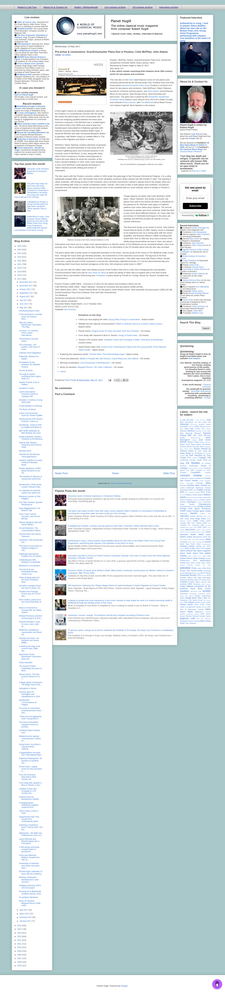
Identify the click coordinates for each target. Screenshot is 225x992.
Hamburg (183, 513)
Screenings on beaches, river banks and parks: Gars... (29, 865)
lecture (189, 521)
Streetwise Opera (204, 594)
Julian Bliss (197, 311)
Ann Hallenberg (202, 287)
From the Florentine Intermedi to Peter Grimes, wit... (27, 777)
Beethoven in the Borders (29, 566)
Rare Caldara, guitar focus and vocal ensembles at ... (30, 602)
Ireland (192, 516)
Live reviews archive (115, 7)
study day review (186, 596)
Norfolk (208, 542)
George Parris (198, 267)
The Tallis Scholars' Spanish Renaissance (30, 503)
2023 (19, 257)
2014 (19, 933)
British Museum (205, 442)
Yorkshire (192, 623)
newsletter (184, 542)
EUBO (208, 492)
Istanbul (199, 516)
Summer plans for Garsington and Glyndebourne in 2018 (29, 694)
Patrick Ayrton (197, 291)
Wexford (189, 616)
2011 (19, 944)
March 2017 (25, 914)
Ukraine (204, 607)
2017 (19, 279)
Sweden (197, 596)
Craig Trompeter (189, 260)
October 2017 (25, 289)
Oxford (183, 558)
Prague (197, 565)
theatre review (186, 604)
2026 (19, 246)
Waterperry (199, 612)
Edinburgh (190, 488)
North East (184, 544)
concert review (191, 475)
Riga (198, 573)
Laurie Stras (187, 300)
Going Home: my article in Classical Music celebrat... (30, 746)
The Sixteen (189, 602)
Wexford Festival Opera (201, 616)
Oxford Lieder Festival (195, 558)
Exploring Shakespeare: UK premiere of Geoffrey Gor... (30, 760)
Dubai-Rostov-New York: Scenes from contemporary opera (29, 819)
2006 (19, 962)
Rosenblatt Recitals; (188, 575)
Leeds (195, 521)
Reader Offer (185, 571)
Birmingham (185, 440)
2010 (19, 947)
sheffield (183, 584)
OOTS (202, 548)
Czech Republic (205, 480)
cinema (190, 468)
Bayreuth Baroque (193, 433)
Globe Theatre (187, 504)
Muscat (198, 532)
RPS (199, 575)
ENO (182, 492)
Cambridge (184, 460)
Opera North (185, 553)
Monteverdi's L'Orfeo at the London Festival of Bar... (30, 486)
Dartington (190, 483)
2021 (19, 264)
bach (181, 429)
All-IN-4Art (193, 424)
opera (208, 548)
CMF (192, 470)
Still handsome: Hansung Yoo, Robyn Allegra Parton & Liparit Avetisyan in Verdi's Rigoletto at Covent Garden (117, 585)
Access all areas (26, 370)
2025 (19, 250)
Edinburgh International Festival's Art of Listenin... (31, 555)
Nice (189, 542)
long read (193, 527)
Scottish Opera (194, 582)
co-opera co (200, 470)
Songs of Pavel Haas (127, 335)
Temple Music (191, 598)
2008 (19, 955)
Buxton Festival (201, 449)
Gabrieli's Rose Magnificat (30, 353)
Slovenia (196, 584)
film (198, 497)
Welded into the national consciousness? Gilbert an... (30, 738)
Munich (208, 530)
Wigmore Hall (187, 618)
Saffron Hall (192, 577)
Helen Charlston (203, 234)
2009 (19, 951)
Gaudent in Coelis (26, 388)
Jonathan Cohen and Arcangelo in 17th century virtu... (27, 791)
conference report (186, 478)
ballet (186, 429)
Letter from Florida (193, 523)
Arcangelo (184, 426)
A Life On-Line (186, 420)
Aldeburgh (184, 424)
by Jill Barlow (197, 453)
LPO (199, 527)
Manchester (190, 530)
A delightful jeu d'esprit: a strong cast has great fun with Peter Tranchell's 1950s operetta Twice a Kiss (113, 526)
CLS (187, 470)
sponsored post (195, 591)
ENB (194, 490)
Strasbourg (193, 594)
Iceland (202, 513)
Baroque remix (25, 451)
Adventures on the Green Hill (198, 422)
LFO (209, 523)
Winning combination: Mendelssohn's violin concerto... (29, 879)
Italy (205, 516)
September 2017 (27, 293)
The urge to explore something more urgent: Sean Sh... (30, 376)
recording (207, 571)
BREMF (183, 442)
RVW (209, 575)
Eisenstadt (184, 490)
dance (182, 483)
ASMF (197, 426)
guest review (205, 511)
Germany (207, 502)
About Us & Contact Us (55, 7)
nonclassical (200, 542)
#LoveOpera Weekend (28, 897)
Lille (189, 525)
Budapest (207, 447)
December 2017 (26, 282)
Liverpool (195, 525)
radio (199, 568)
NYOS (182, 548)
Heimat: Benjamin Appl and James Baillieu (30, 523)
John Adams (153, 91)
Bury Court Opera (186, 449)
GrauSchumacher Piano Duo (135, 85)
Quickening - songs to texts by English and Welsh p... (30, 426)
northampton (206, 544)
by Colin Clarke (201, 451)
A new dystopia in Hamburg (30, 406)
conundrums (198, 478)
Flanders (189, 500)
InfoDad (207, 398)
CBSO (205, 460)
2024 (19, 253)
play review (206, 563)
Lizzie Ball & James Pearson (195, 269)
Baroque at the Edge (203, 431)
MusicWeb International (201, 391)
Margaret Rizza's (95, 367)
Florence (196, 500)
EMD (190, 490)
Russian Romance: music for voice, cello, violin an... (29, 624)
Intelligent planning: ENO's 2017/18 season (30, 886)
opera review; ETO (194, 556)
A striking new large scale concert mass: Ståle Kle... (29, 648)
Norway (199, 546)
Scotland (183, 582)
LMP (202, 525)
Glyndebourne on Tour (188, 506)
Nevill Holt (207, 537)
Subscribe (195, 206)
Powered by (195, 215)
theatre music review (203, 602)
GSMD (183, 511)
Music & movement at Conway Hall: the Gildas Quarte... (30, 610)
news (208, 539)
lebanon (182, 521)
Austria (202, 426)
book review (205, 440)
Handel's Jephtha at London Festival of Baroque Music (30, 462)
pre (204, 565)
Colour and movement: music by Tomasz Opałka (30, 414)
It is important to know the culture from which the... (30, 491)
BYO (189, 458)
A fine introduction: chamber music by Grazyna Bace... (30, 316)
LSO (204, 527)
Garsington (191, 502)
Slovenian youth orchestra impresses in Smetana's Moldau (94, 496)
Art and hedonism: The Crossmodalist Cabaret (29, 529)
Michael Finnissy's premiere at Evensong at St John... (30, 617)
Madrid (182, 530)
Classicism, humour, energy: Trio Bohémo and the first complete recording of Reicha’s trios (108, 615)
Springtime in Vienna (27, 688)
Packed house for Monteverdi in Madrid (29, 798)
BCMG (182, 438)
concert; (208, 476)
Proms (194, 568)
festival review (191, 497)
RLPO (202, 573)
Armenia (191, 426)
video (208, 609)
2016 (19, 925)
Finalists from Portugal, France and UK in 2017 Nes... (30, 593)
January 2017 (25, 921)
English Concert (204, 490)
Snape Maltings (186, 586)
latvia (209, 519)
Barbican (191, 431)
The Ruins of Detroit (27, 409)
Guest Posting (193, 511)
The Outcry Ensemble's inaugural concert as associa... (28, 724)
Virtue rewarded (25, 662)
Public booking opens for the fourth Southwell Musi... (29, 579)
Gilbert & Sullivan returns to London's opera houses (139, 324)
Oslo (209, 556)
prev (209, 565)
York (187, 623)
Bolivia (194, 440)
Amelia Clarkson (198, 274)
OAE (187, 548)
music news (196, 534)
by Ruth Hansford (194, 455)
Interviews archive (168, 7)
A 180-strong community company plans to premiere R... (29, 849)
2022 (19, 261)
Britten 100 (200, 444)
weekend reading (193, 614)
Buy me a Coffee (199, 171)
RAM (204, 568)
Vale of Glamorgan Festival (192, 609)
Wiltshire (208, 618)
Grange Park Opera (190, 509)
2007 (19, 958)
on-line (192, 548)
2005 (19, 966)
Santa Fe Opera (200, 580)
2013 (19, 936)
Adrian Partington (199, 228)
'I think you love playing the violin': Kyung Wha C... (30, 717)
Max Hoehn (195, 239)
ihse (209, 513)
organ (204, 556)
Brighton (190, 442)
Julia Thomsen (198, 243)
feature (200, 495)
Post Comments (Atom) (121, 483)
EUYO (182, 495)
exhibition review (191, 495)
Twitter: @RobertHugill (86, 7)
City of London (198, 468)
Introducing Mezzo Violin (29, 311)
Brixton (189, 447)
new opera (183, 539)
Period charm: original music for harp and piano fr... (30, 769)
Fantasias (100, 275)
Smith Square (206, 584)
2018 (19, 275)
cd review (66, 55)
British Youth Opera (187, 444)
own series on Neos (97, 272)
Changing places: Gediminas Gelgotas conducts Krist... (28, 805)
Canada (192, 460)
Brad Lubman (129, 102)
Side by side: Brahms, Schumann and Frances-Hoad (30, 445)
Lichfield (183, 525)
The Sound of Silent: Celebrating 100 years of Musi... (30, 668)
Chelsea (183, 466)
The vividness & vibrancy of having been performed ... (30, 478)
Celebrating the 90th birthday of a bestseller (29, 561)
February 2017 (26, 917)
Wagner (183, 612)
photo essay (196, 563)
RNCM (208, 573)
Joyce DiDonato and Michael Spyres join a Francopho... (29, 841)
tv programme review (193, 607)
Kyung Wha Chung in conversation (124, 319)
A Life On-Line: (200, 420)
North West (196, 544)
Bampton (183, 431)
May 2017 (24, 308)
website (182, 614)
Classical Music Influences (191, 151)
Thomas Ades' (106, 354)
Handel (193, 513)
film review (203, 497)
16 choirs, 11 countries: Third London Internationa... (28, 333)
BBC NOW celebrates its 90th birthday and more (30, 432)
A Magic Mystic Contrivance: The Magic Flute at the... (31, 683)
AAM (209, 420)
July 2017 (24, 300)
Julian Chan (194, 265)
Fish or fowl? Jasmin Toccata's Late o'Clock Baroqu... (29, 516)
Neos (131, 80)
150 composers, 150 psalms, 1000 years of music (29, 347)
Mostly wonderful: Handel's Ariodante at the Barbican (30, 438)
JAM (181, 519)
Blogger (124, 986)
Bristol (197, 442)
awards (208, 426)
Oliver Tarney (197, 245)
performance (205, 560)
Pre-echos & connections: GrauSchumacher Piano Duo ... (30, 710)
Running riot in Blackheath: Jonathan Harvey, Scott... (30, 892)
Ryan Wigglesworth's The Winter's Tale (29, 509)
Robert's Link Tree (27, 7)
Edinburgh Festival (203, 488)
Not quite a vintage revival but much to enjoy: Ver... (30, 587)
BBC (190, 435)
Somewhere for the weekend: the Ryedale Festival (29, 364)
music (203, 532)
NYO (209, 546)
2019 (19, 272)
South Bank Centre (200, 589)
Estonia (197, 492)
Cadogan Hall (204, 458)
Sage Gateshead (204, 577)
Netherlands (197, 537)
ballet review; (206, 429)
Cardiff (199, 460)
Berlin (208, 438)
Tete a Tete (202, 598)
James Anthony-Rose (192, 280)
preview (185, 567)
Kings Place (200, 519)
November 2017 (26, 286)
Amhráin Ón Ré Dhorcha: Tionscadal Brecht (29, 455)
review (182, 573)
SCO (209, 580)
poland (182, 565)
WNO (202, 621)
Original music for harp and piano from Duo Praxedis (115, 331)
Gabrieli (183, 502)
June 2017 (24, 304)
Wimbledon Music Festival (190, 621)
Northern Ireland (187, 546)
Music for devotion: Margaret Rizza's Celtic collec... (30, 903)
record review (197, 571)
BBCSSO (207, 435)
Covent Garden (191, 480)
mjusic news (200, 530)
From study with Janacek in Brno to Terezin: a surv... (30, 784)
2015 (19, 929)
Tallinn (182, 598)
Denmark (199, 483)
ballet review (195, 429)
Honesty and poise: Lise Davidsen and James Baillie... (29, 640)
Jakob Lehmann (198, 306)
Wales (190, 612)
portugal (190, 565)
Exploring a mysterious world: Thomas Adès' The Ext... (30, 827)
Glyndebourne (205, 504)
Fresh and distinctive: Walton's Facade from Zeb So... (29, 857)
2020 (19, 268)
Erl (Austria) (189, 492)
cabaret (194, 458)
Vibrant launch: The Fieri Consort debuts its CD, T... (29, 676)
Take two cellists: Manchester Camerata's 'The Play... (30, 325)
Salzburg (183, 580)
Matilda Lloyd (197, 313)
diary (208, 483)
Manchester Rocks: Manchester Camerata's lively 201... (30, 656)
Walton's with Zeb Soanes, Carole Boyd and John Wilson (109, 358)
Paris (195, 560)
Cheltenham (193, 466)
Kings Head (189, 519)
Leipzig (182, 523)
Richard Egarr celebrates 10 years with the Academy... (31, 872)
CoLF (209, 470)
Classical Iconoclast (206, 386)
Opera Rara (198, 553)
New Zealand (200, 539)
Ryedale (183, 577)
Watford (208, 612)
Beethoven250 (195, 438)
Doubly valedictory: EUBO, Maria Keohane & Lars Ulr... (30, 470)
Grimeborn (206, 509)
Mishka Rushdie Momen (198, 293)
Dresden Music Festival (197, 485)
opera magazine (204, 551)
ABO (182, 422)
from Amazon (70, 309)
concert (208, 472)
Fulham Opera (205, 500)
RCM (209, 568)
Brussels (196, 447)
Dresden (183, 485)
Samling (190, 580)
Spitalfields (184, 591)
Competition (196, 472)
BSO (202, 447)
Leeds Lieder (205, 521)
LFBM (204, 523)
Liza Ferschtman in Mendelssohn (95, 363)
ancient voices (205, 424)
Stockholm (184, 594)
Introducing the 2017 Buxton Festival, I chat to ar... (30, 420)
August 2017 (25, 296)
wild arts (200, 618)
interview (184, 516)
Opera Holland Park (188, 551)
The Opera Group (195, 600)
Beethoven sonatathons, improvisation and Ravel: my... (30, 632)
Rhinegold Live (190, 573)
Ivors (209, 516)
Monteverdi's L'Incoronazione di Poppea (28, 702)
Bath (181, 433)
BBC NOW (197, 435)
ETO (203, 492)
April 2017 (24, 910)
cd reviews (206, 463)
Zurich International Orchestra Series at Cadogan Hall (28, 394)
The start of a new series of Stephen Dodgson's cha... (30, 548)
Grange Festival (204, 506)
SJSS (189, 584)
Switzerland (206, 596)
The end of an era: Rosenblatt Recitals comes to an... (28, 571)
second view (206, 582)
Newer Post (61, 473)
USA (209, 607)
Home (63, 371)
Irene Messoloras (199, 232)
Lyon (209, 527)
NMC (193, 542)
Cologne (183, 472)
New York (191, 539)
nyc (204, 546)
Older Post (169, 473)
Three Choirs (199, 604)
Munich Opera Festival (187, 532)
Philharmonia (185, 563)
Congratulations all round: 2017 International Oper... (30, 754)
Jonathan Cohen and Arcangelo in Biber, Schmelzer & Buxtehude (133, 340)
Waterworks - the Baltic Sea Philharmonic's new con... (31, 834)
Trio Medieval (147, 102)
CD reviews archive (142, 7)
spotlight (206, 591)
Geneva (200, 502)
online (197, 548)
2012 (19, 940)
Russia (204, 575)
